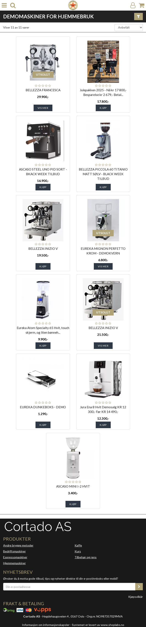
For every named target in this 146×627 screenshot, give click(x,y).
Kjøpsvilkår (135, 596)
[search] (12, 5)
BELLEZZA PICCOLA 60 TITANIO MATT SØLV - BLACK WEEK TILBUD (103, 173)
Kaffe (78, 545)
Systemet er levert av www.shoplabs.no (98, 625)
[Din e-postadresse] (69, 586)
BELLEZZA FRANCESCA (43, 90)
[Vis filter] (138, 16)
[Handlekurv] (141, 5)
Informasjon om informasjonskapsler (46, 625)
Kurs (78, 551)
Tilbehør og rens (86, 557)
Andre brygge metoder (18, 545)
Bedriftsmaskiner (14, 551)
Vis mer (43, 107)
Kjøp (103, 107)
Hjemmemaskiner (14, 563)
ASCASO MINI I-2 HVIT (73, 486)
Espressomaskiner (15, 557)
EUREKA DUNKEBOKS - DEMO (43, 407)
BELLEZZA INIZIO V (43, 248)
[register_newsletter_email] (139, 586)
